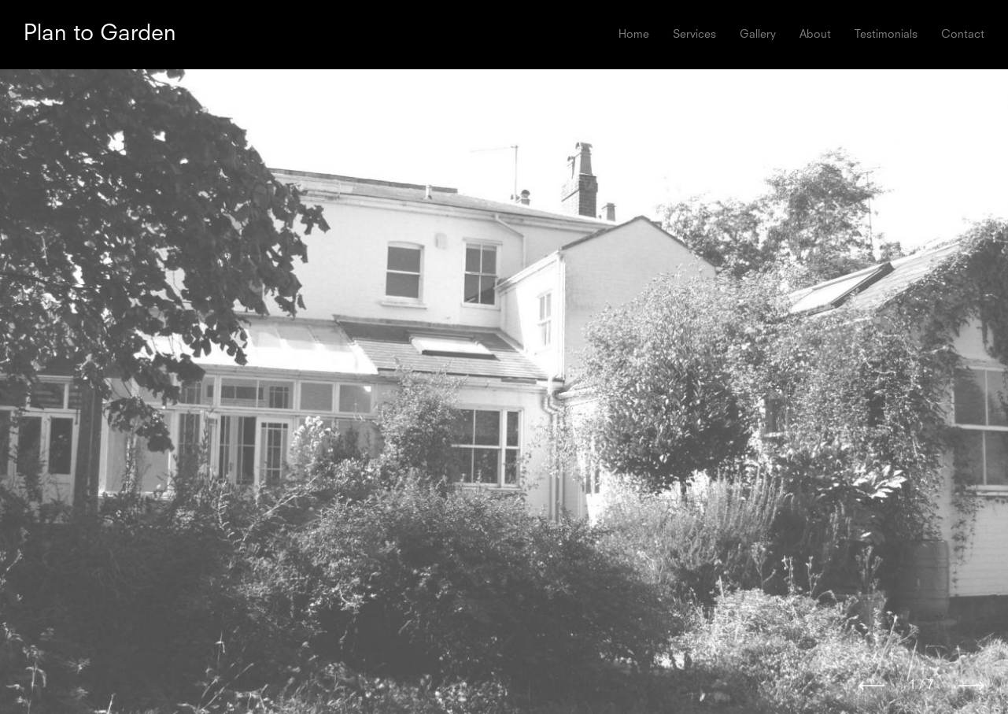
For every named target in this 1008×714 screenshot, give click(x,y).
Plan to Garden (100, 35)
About (815, 34)
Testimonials (886, 34)
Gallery (758, 34)
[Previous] (871, 685)
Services (694, 34)
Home (633, 34)
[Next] (971, 685)
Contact (962, 34)
